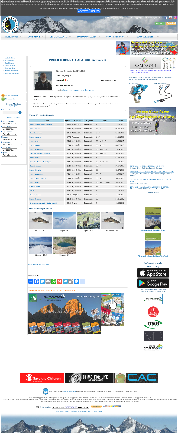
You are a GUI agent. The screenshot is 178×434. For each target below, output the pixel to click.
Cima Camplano (35, 133)
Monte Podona (34, 158)
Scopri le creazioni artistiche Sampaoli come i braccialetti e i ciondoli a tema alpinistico (153, 70)
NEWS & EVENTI (146, 37)
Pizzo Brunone (34, 145)
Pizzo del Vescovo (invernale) (40, 153)
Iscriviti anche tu (10, 60)
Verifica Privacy (76, 411)
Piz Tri (32, 191)
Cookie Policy (97, 411)
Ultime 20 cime (10, 65)
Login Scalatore (10, 58)
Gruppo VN (127, 17)
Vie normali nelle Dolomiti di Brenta (153, 236)
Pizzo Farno (34, 141)
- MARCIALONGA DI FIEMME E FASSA (149, 187)
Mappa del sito (116, 17)
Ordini (160, 17)
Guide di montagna (149, 17)
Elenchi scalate (9, 63)
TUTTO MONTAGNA (88, 37)
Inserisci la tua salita (11, 70)
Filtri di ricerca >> (13, 117)
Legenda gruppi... (13, 106)
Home (106, 17)
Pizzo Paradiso (34, 129)
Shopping (137, 17)
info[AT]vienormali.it (69, 391)
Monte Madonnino (36, 149)
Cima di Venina (35, 166)
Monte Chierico (35, 170)
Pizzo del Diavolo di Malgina (40, 162)
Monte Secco (34, 182)
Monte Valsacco (35, 137)
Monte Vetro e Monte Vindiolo (40, 124)
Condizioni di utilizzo (62, 411)
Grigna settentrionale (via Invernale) (43, 203)
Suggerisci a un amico (12, 73)
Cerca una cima (10, 68)
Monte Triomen (35, 199)
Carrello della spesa (11, 95)
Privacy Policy (87, 411)
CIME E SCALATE (60, 37)
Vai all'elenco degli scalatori (38, 264)
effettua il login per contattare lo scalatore (78, 90)
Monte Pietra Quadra (37, 178)
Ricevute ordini (10, 99)
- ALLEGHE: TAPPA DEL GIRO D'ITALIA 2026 (152, 172)
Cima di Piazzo (35, 195)
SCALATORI (35, 37)
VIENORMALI (13, 37)
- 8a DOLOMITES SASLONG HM (147, 166)
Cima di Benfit (34, 186)
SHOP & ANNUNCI (117, 37)
